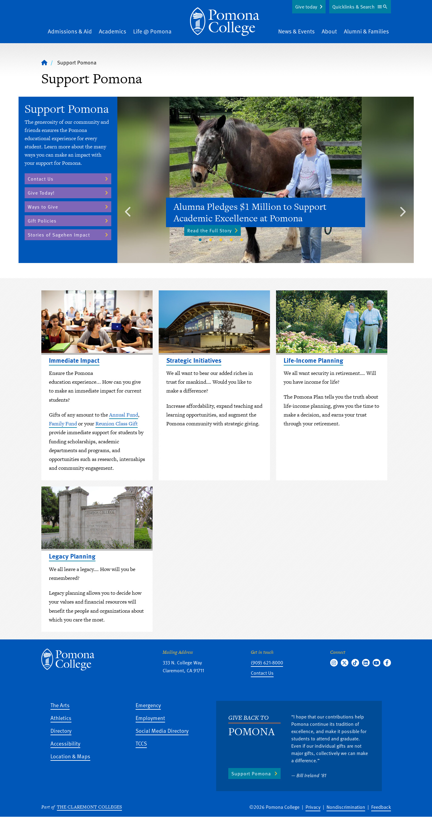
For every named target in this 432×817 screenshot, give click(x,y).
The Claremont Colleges (89, 807)
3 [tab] (221, 240)
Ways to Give (43, 206)
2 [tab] (210, 240)
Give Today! (41, 192)
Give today (306, 6)
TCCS (141, 743)
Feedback (381, 807)
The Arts (60, 705)
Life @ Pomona (152, 31)
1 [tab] (200, 240)
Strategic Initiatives (193, 360)
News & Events (296, 31)
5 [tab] (241, 240)
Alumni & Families (366, 31)
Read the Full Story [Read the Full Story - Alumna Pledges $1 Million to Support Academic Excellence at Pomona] (212, 230)
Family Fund (63, 423)
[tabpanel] (265, 180)
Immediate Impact (74, 360)
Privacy (313, 807)
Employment (150, 718)
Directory (60, 730)
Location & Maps (70, 756)
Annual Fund (123, 414)
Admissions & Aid (70, 31)
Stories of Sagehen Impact (59, 234)
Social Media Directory (162, 730)
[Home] (224, 21)
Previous (128, 210)
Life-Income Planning (313, 360)
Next (402, 210)
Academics (112, 31)
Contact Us (41, 178)
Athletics (60, 718)
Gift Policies (42, 220)
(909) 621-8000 (267, 662)
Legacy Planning (72, 556)
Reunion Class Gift (116, 423)
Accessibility (65, 743)
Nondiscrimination (346, 807)
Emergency (148, 705)
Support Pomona (251, 773)
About (329, 31)
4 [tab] (231, 240)
